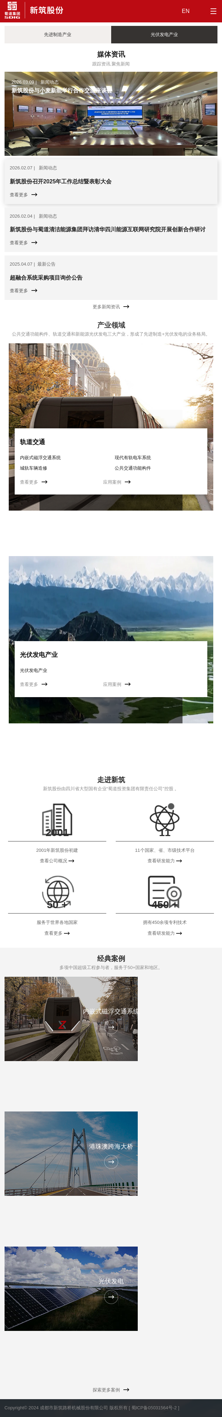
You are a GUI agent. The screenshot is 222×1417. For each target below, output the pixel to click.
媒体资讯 (111, 54)
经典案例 (111, 958)
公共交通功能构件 (133, 468)
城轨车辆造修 (33, 468)
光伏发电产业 (39, 654)
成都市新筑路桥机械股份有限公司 (74, 1407)
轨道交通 (32, 442)
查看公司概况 (57, 860)
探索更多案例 (111, 1390)
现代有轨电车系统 (133, 457)
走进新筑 (111, 780)
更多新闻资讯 (111, 306)
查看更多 (34, 482)
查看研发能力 (165, 860)
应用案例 (117, 482)
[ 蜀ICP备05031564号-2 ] (154, 1407)
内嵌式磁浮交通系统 (40, 457)
